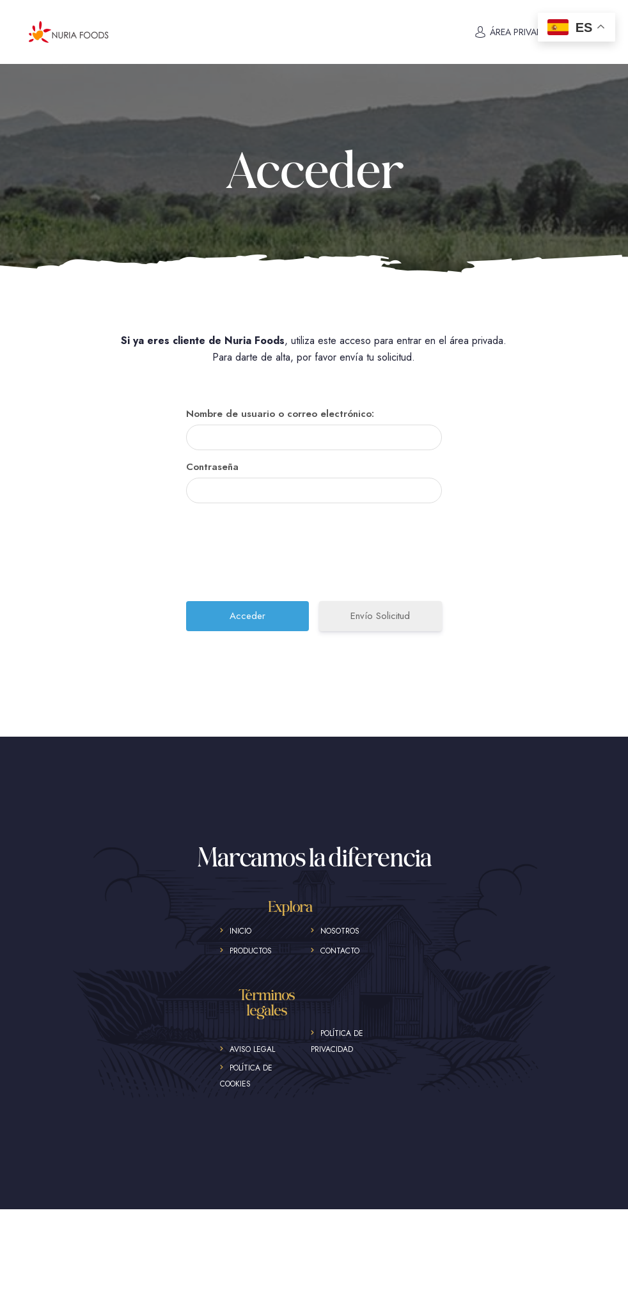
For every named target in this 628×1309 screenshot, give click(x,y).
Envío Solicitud (380, 616)
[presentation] (315, 557)
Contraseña (212, 467)
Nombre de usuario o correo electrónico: (280, 414)
